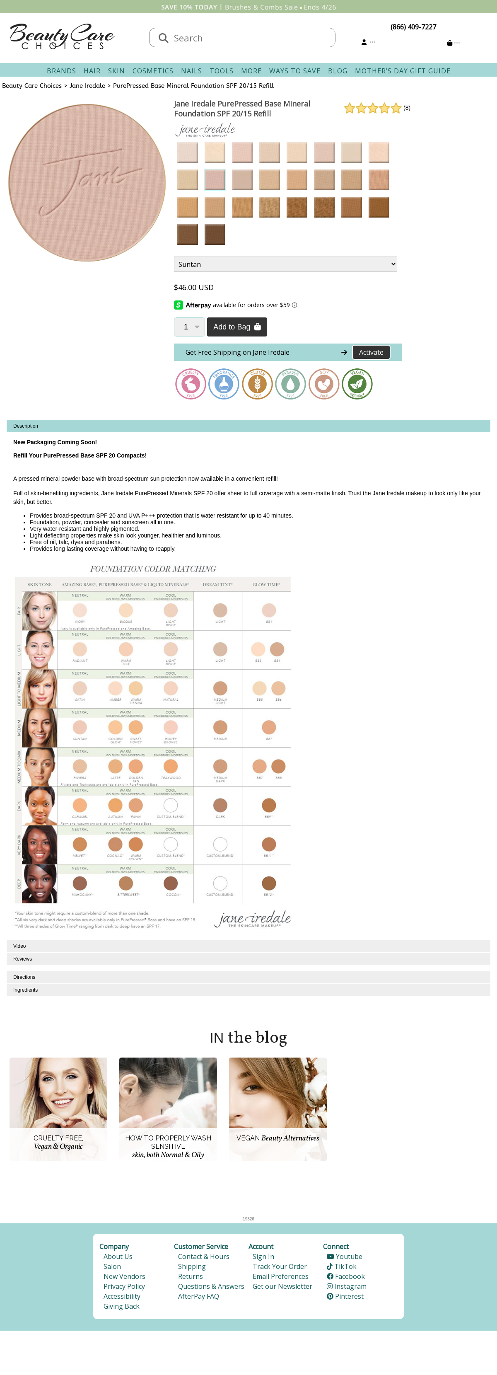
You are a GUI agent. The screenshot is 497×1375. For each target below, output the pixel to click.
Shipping (192, 1266)
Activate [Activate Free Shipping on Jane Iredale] (371, 352)
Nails (191, 70)
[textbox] (250, 37)
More (251, 70)
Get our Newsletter (282, 1286)
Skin (116, 70)
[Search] (163, 38)
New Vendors (124, 1276)
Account (260, 1246)
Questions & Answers (211, 1286)
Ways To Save (295, 70)
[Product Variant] (285, 264)
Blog (337, 70)
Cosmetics (153, 70)
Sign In (263, 1256)
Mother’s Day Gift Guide (403, 70)
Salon (112, 1266)
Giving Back (122, 1306)
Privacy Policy (124, 1286)
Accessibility (122, 1296)
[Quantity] (189, 326)
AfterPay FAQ (198, 1296)
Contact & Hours (203, 1256)
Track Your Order (280, 1266)
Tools (222, 70)
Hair (92, 70)
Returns (190, 1276)
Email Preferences (281, 1276)
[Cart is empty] (453, 43)
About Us (118, 1256)
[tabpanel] (248, 680)
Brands (61, 70)
